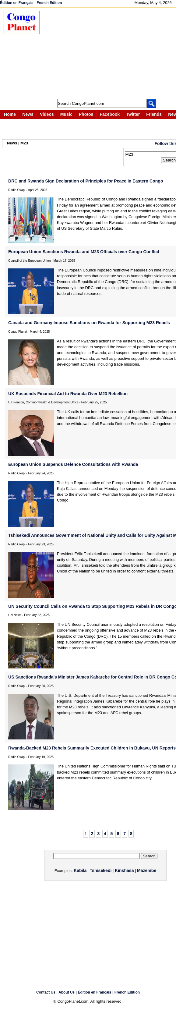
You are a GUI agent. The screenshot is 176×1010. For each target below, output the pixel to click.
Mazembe (146, 870)
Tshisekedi (101, 870)
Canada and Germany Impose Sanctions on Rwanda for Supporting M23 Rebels (89, 322)
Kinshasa (124, 870)
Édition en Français (16, 3)
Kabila (80, 870)
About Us (66, 992)
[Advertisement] (111, 53)
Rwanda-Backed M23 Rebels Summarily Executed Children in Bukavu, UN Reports (92, 748)
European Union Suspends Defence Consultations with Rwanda (73, 464)
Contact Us (45, 992)
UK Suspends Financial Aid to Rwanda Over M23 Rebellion (68, 393)
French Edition (49, 3)
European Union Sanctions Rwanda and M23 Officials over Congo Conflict (83, 251)
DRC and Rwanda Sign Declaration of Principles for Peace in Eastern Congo (85, 181)
